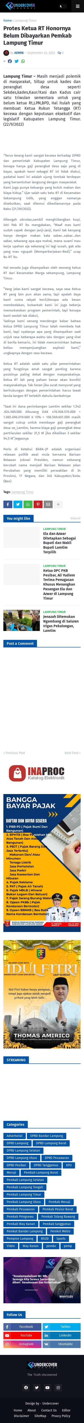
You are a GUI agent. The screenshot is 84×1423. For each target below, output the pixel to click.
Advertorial (14, 1136)
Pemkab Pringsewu (20, 1217)
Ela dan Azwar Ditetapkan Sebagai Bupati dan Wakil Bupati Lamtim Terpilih (59, 543)
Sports (61, 1239)
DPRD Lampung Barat (51, 1143)
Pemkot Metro (60, 1231)
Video (11, 1246)
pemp (68, 1246)
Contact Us (49, 1410)
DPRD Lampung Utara (22, 1158)
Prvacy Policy (61, 1416)
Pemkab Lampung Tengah (25, 1187)
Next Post (71, 753)
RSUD (45, 1239)
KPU (69, 1165)
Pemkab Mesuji (59, 1202)
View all (76, 518)
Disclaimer (21, 1416)
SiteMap (40, 1416)
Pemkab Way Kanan (21, 1224)
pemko (51, 1246)
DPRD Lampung (17, 1143)
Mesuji (11, 1172)
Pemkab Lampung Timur (24, 1195)
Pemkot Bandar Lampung (25, 1231)
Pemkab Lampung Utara (24, 1202)
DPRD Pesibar (16, 1165)
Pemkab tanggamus (57, 1224)
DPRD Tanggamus (46, 1165)
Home (7, 20)
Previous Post (15, 753)
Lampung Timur (26, 20)
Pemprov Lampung (20, 1239)
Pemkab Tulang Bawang (58, 1217)
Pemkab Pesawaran (21, 1209)
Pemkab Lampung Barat (41, 1172)
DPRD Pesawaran (57, 1158)
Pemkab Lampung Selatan (25, 1180)
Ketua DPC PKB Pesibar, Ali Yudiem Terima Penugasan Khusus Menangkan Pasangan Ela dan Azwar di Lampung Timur (59, 584)
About (32, 1410)
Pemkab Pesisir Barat (58, 1209)
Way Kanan (31, 1246)
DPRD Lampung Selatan (23, 1150)
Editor (66, 1410)
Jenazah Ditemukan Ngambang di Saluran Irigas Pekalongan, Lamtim (61, 623)
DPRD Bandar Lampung (46, 1136)
